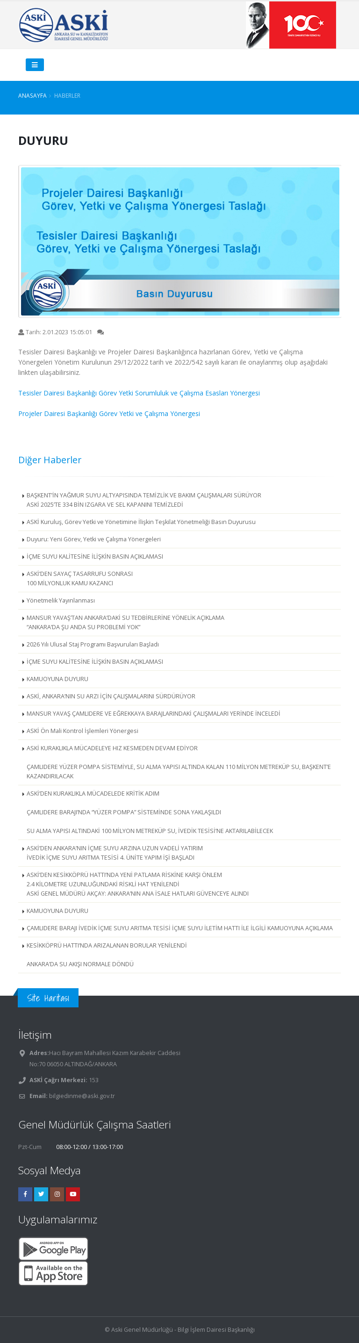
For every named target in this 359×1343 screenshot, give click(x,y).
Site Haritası (48, 997)
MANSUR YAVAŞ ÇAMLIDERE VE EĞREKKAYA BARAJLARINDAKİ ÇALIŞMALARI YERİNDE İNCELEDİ (153, 714)
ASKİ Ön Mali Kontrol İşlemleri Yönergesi (82, 731)
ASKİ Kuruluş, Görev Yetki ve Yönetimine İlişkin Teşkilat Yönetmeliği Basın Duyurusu (141, 522)
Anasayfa (32, 95)
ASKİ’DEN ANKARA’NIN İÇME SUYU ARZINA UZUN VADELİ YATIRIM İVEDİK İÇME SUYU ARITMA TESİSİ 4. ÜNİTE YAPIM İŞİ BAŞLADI (115, 853)
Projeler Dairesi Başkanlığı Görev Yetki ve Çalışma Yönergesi (109, 413)
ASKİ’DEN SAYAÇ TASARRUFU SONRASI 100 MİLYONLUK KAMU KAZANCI (80, 578)
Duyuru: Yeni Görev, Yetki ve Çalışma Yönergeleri (94, 539)
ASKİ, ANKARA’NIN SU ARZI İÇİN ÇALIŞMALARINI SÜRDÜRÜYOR (111, 696)
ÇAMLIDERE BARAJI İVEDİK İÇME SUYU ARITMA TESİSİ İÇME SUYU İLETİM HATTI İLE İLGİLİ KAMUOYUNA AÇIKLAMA (180, 928)
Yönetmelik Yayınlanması (61, 600)
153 (93, 1080)
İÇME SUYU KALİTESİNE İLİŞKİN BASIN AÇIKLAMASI (95, 556)
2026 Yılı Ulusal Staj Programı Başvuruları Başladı (93, 644)
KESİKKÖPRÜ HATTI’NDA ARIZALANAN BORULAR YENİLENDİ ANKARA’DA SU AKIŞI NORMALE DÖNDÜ (107, 954)
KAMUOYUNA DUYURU (57, 679)
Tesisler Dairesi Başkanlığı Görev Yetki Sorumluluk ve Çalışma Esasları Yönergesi (139, 392)
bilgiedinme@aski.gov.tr (82, 1096)
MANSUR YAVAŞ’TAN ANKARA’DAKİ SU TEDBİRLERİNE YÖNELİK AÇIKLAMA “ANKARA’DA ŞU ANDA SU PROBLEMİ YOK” (125, 622)
